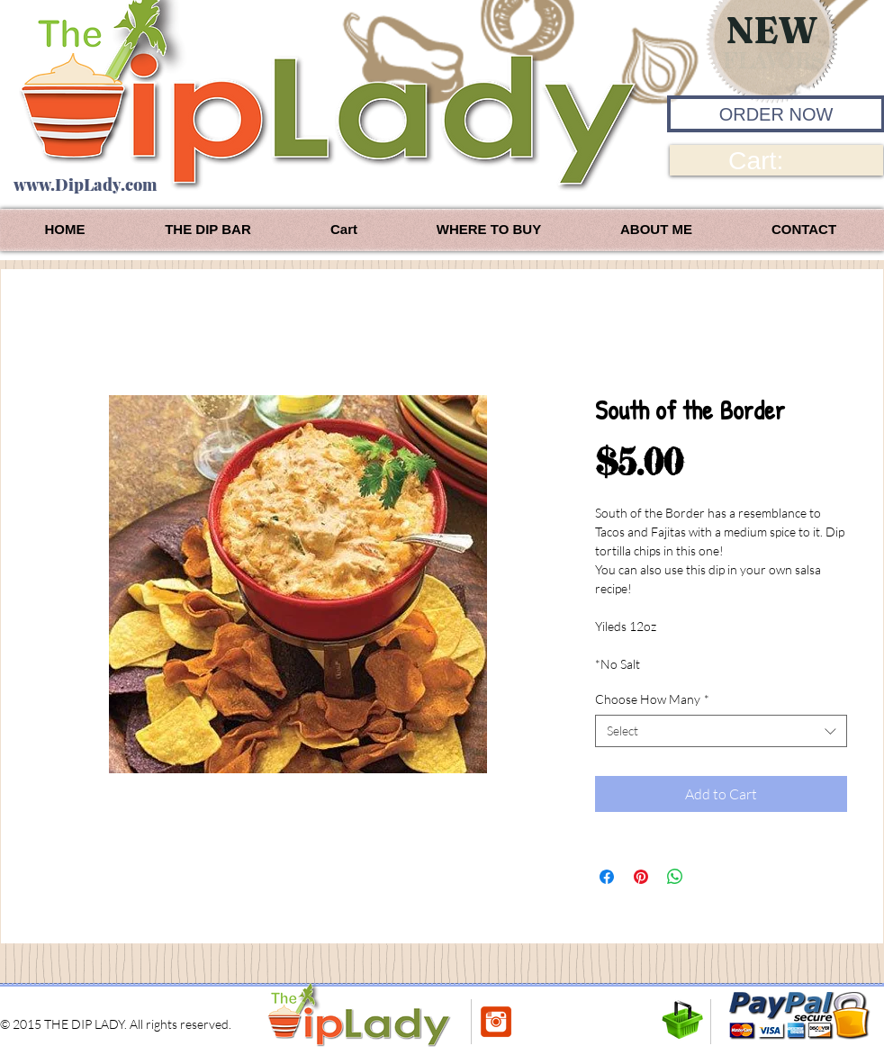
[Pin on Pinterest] (641, 877)
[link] (776, 161)
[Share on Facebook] (607, 877)
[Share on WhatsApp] (675, 877)
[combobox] (721, 731)
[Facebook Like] (555, 1022)
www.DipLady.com (85, 184)
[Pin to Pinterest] (638, 1023)
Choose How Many (652, 699)
